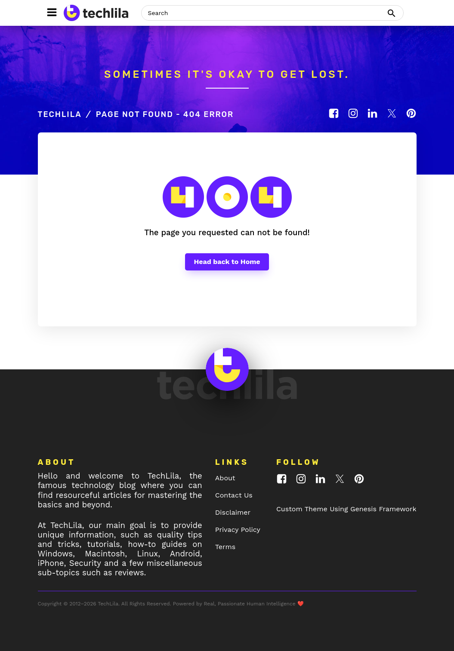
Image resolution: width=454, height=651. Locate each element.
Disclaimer (232, 512)
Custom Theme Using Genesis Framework (346, 509)
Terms (225, 547)
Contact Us (234, 495)
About (225, 478)
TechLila (60, 114)
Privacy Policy (237, 529)
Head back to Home (227, 262)
